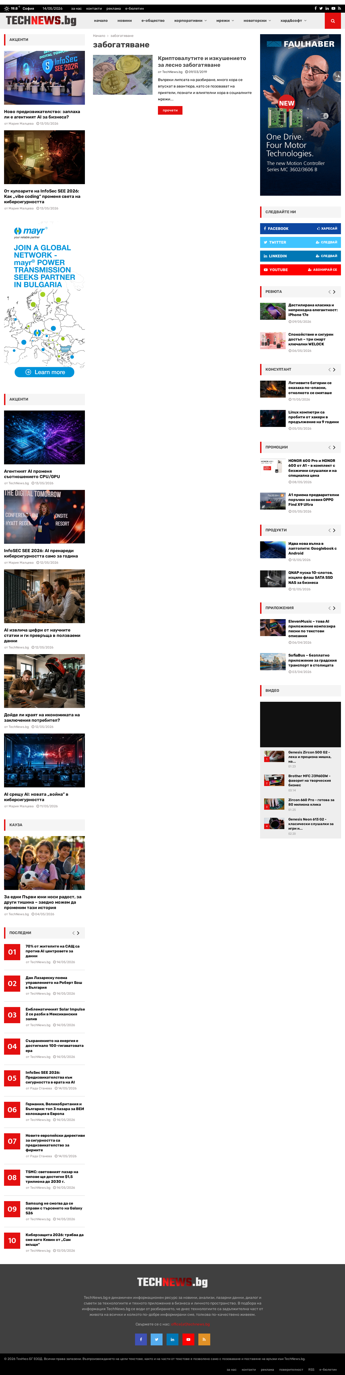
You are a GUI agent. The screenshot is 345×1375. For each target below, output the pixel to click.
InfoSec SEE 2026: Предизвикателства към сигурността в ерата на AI (50, 1077)
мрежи (223, 20)
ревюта (273, 291)
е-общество (153, 20)
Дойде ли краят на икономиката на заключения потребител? (42, 717)
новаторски (255, 20)
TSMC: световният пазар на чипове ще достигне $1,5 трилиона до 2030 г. (52, 1177)
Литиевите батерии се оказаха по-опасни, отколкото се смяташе (310, 388)
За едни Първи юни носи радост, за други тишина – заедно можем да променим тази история (42, 902)
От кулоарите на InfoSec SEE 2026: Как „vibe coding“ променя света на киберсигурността (42, 196)
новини (125, 20)
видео (272, 690)
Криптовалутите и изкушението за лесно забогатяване (202, 61)
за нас (76, 8)
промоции (276, 447)
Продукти (276, 530)
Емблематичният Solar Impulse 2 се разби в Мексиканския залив (55, 1014)
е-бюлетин (134, 8)
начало (101, 20)
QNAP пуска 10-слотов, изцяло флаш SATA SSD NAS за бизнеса (310, 577)
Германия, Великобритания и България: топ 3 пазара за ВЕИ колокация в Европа (55, 1109)
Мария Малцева (21, 123)
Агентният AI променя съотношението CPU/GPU (32, 474)
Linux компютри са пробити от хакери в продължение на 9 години (313, 417)
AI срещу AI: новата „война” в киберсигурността (36, 797)
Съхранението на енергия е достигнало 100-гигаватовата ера (55, 1046)
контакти (94, 8)
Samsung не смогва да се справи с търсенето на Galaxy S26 (54, 1208)
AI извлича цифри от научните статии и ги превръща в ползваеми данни (42, 635)
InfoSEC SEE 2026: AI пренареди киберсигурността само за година (41, 553)
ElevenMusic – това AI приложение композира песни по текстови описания (311, 629)
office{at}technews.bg (190, 1324)
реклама (113, 8)
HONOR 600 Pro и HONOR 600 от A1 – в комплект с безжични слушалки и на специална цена (312, 468)
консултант (278, 369)
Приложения (279, 608)
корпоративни (188, 20)
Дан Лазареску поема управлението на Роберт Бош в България (54, 983)
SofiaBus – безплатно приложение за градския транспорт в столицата (312, 660)
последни (20, 933)
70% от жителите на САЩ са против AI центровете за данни (53, 951)
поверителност (291, 1370)
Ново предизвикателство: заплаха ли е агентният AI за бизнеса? (42, 114)
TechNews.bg (172, 72)
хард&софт (291, 20)
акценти (18, 39)
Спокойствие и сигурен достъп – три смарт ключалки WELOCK (310, 339)
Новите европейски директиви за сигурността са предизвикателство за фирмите (55, 1142)
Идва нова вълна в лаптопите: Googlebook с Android (312, 548)
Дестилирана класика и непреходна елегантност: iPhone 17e (313, 310)
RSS (311, 1370)
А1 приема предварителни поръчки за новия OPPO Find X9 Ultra (313, 500)
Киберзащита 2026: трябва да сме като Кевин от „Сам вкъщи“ (55, 1240)
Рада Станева (41, 1088)
